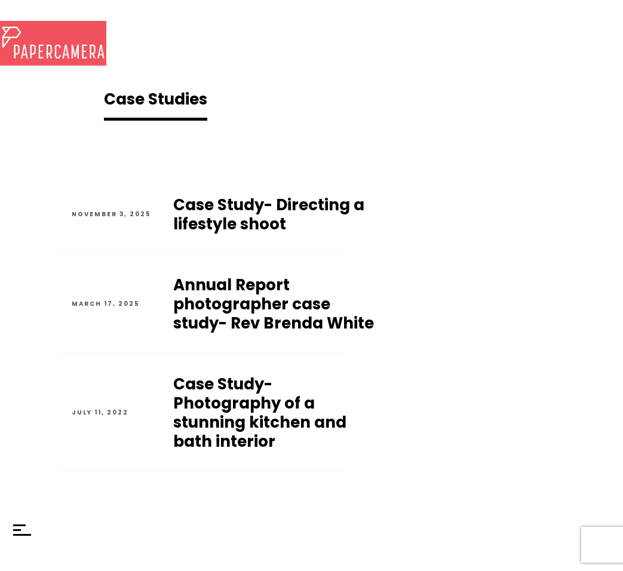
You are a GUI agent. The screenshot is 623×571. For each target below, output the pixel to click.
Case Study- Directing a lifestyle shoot (268, 214)
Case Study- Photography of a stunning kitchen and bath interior (259, 412)
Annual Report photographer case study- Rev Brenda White (273, 304)
